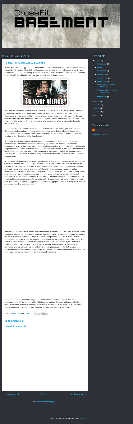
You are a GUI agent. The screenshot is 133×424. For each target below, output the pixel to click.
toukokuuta (102, 71)
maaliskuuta (102, 78)
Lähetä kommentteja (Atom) (47, 402)
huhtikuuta (101, 74)
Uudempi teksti (11, 394)
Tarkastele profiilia (99, 134)
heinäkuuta (102, 64)
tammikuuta (102, 97)
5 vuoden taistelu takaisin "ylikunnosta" (107, 91)
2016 (97, 105)
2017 (97, 101)
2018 (97, 61)
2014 (97, 112)
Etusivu (44, 394)
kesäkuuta (101, 67)
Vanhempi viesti (78, 394)
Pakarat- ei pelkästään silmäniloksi (106, 85)
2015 (97, 108)
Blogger (84, 418)
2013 (97, 115)
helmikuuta (102, 81)
